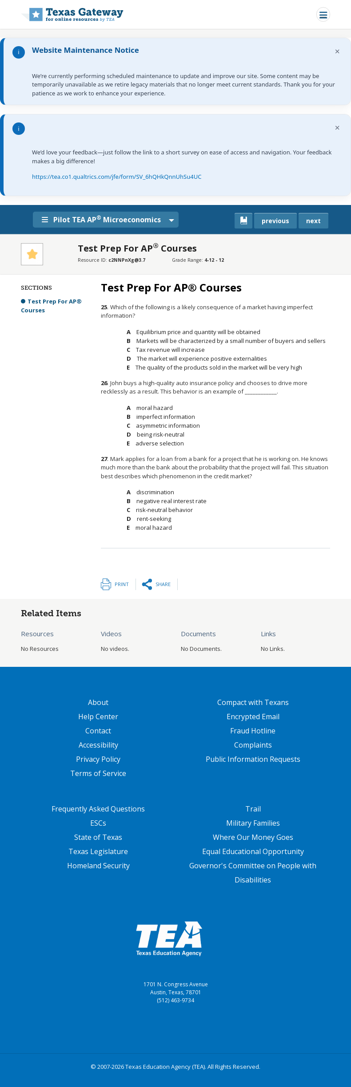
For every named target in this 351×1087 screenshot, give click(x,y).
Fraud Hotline (252, 731)
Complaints (253, 745)
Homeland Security (98, 865)
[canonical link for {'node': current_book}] (243, 220)
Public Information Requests (253, 759)
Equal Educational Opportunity (253, 851)
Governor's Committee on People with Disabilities (252, 873)
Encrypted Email (253, 716)
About (98, 702)
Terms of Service (98, 773)
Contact (98, 731)
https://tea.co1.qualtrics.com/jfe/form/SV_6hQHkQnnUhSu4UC (116, 177)
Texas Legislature (98, 851)
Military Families (253, 823)
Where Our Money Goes (253, 837)
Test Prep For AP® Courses (51, 305)
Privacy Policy (98, 759)
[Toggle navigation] (323, 14)
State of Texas (98, 837)
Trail (253, 809)
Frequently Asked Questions (98, 809)
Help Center (98, 716)
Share (163, 584)
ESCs (98, 823)
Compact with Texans (253, 702)
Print (122, 584)
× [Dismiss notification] (337, 51)
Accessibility (98, 745)
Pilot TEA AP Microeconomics (104, 219)
